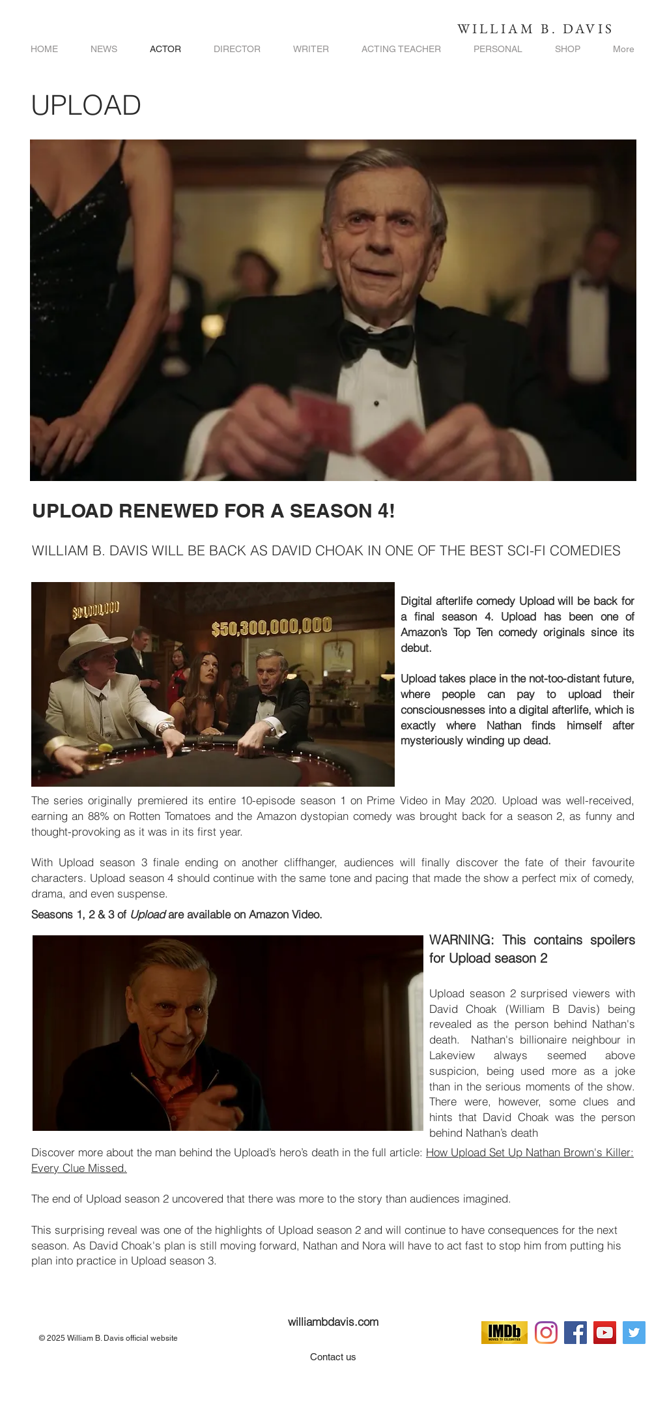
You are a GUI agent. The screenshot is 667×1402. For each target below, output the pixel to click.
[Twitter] (634, 1332)
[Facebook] (575, 1332)
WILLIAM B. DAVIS (535, 28)
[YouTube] (604, 1332)
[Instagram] (546, 1332)
